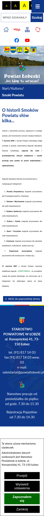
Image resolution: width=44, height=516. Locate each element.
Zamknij (22, 509)
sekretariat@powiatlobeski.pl (23, 372)
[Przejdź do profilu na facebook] (16, 40)
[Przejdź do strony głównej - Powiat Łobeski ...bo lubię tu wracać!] (22, 72)
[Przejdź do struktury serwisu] (27, 29)
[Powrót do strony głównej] (5, 88)
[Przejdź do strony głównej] (6, 29)
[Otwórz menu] (37, 6)
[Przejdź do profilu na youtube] (27, 40)
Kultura (16, 88)
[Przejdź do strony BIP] (16, 29)
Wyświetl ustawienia (22, 486)
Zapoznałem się (22, 499)
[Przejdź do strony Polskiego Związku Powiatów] (37, 29)
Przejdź (22, 475)
